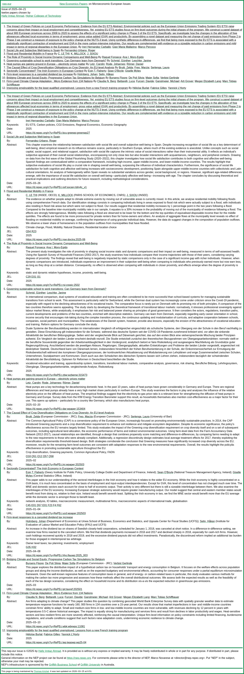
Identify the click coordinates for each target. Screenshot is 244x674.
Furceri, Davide (145, 81)
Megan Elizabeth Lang (208, 81)
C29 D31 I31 (33, 276)
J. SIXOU (92, 53)
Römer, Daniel (135, 64)
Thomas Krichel (41, 671)
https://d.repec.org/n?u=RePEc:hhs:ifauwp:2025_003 (57, 555)
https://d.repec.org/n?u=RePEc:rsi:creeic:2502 (53, 285)
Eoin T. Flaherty (97, 70)
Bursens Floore (118, 77)
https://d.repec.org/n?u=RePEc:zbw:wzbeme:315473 (56, 375)
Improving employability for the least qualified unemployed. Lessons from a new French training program (67, 88)
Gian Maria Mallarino (124, 47)
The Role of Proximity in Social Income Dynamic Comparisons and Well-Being (52, 57)
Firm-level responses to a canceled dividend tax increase (40, 74)
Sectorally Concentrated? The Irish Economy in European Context (45, 70)
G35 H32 (31, 547)
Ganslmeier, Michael (167, 81)
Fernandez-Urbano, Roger (80, 50)
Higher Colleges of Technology (43, 16)
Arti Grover (187, 81)
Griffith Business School (63, 664)
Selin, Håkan (106, 74)
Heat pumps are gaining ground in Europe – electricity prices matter (46, 64)
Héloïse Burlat (141, 88)
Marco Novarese (160, 658)
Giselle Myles (133, 70)
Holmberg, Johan (87, 74)
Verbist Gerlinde (169, 77)
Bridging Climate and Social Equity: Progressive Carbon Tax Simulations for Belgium (56, 77)
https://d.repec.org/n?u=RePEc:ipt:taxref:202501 (54, 589)
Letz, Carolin (97, 64)
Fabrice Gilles (158, 88)
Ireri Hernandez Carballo (96, 47)
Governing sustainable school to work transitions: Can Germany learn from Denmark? (56, 60)
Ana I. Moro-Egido (133, 57)
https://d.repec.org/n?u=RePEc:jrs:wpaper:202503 (55, 464)
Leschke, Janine (141, 60)
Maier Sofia (152, 77)
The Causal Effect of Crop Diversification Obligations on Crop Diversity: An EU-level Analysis (60, 67)
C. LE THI (63, 53)
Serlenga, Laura (160, 67)
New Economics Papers (73, 3)
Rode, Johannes (115, 64)
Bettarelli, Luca (126, 81)
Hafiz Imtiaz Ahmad (12, 16)
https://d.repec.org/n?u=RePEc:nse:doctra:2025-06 (55, 239)
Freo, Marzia (141, 67)
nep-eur (6, 3)
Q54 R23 (31, 231)
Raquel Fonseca (111, 57)
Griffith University (90, 664)
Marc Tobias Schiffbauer (165, 597)
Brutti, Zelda (126, 67)
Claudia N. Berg (106, 81)
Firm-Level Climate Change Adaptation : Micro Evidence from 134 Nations (50, 81)
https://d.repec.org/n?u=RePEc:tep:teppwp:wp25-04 (56, 642)
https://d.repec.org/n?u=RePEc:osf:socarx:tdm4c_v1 (56, 187)
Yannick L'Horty (177, 88)
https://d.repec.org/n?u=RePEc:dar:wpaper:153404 (55, 408)
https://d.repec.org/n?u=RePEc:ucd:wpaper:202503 (56, 513)
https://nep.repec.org (79, 658)
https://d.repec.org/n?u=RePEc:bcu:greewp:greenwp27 (58, 132)
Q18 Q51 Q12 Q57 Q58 (40, 456)
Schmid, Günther (121, 60)
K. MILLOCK (78, 53)
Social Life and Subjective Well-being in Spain (33, 50)
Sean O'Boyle (116, 70)
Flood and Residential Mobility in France (30, 53)
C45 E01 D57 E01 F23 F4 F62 (43, 505)
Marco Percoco (147, 47)
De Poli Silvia (136, 77)
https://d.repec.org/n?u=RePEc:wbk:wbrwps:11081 (55, 626)
